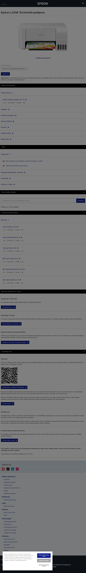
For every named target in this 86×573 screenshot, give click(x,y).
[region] (27, 560)
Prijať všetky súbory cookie (44, 555)
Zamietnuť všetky (43, 560)
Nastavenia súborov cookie (44, 565)
